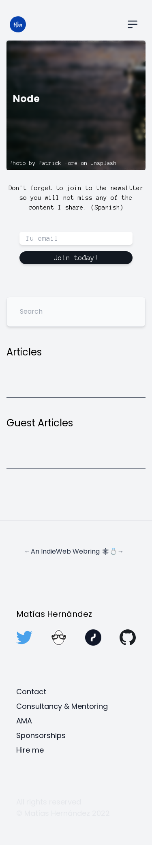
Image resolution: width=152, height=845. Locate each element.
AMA (24, 721)
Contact (31, 692)
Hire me (30, 750)
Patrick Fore (58, 163)
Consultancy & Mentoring (62, 706)
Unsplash (104, 163)
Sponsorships (41, 735)
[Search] (76, 312)
